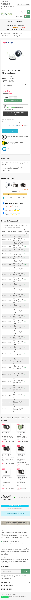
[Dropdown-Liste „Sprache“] (21, 5)
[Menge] (13, 97)
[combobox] (24, 12)
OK (26, 571)
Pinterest (25, 125)
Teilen (11, 125)
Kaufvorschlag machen (10, 131)
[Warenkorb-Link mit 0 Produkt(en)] (27, 16)
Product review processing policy (15, 508)
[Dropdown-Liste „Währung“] (27, 5)
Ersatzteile (4, 8)
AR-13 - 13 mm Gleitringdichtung (12, 213)
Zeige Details (7, 200)
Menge (6, 97)
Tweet (18, 125)
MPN (3, 81)
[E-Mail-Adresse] (11, 571)
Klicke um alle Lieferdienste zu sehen (15, 113)
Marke (3, 76)
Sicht (25, 235)
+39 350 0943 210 (6, 1)
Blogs (12, 6)
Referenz (4, 78)
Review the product (14, 505)
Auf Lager (4, 80)
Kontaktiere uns (5, 6)
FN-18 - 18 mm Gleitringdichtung (12, 209)
